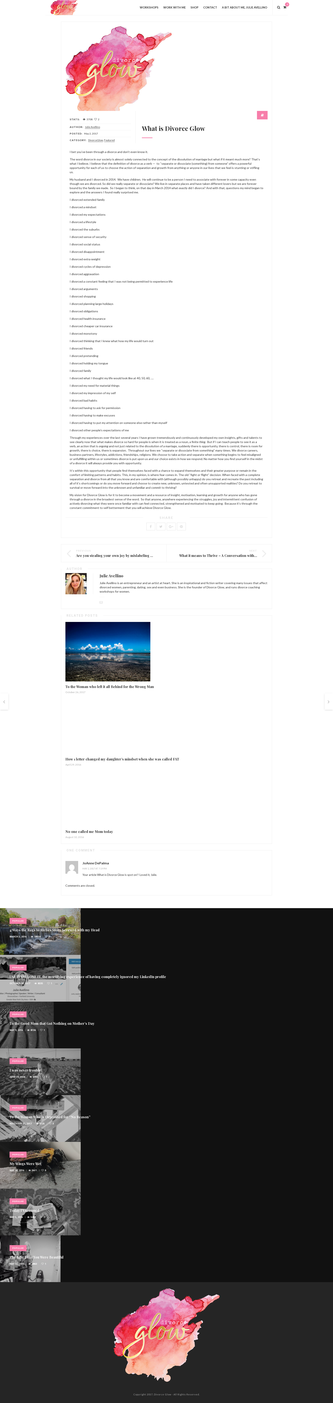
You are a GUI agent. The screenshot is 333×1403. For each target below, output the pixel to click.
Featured (109, 140)
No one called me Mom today (89, 831)
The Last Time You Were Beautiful (36, 1257)
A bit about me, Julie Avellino (244, 7)
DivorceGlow (95, 140)
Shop (194, 7)
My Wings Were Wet (25, 1163)
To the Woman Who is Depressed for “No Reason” (50, 1117)
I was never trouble (25, 1070)
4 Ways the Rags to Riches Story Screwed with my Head (55, 930)
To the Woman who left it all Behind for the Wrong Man (109, 686)
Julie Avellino (92, 127)
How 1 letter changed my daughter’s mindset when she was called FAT (122, 759)
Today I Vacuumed (24, 1210)
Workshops (149, 7)
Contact (210, 7)
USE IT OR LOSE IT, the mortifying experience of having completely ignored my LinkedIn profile (88, 976)
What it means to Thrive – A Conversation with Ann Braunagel (229, 555)
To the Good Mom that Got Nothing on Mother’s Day (52, 1023)
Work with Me (174, 7)
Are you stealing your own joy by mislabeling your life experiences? (131, 555)
